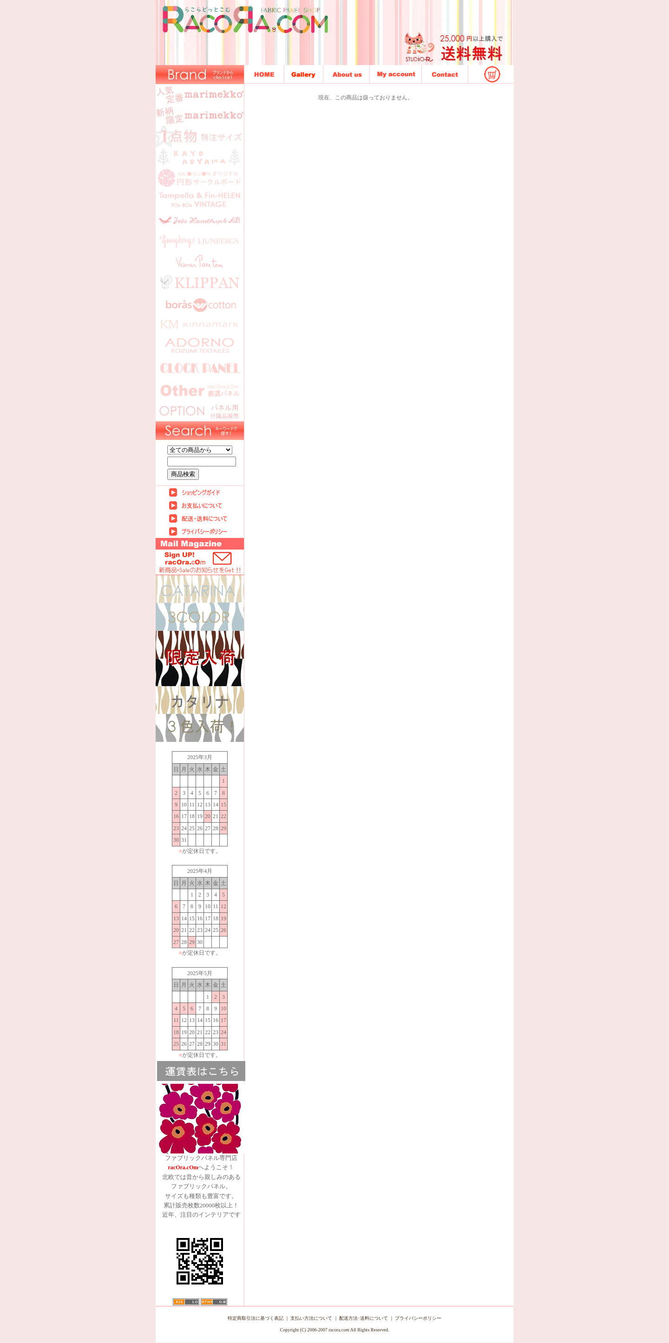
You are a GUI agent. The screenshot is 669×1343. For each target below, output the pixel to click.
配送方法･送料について (363, 1318)
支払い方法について (311, 1318)
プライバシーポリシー (418, 1318)
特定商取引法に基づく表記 (255, 1318)
